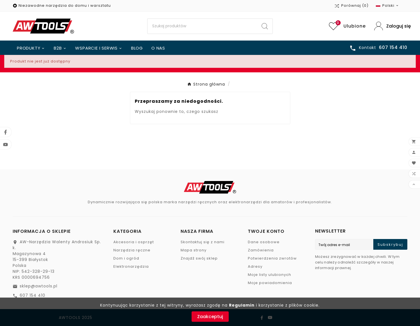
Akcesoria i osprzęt (133, 242)
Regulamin (242, 305)
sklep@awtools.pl (38, 286)
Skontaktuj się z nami (202, 242)
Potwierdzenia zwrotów (272, 258)
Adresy (255, 266)
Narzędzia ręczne (132, 250)
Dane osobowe (264, 242)
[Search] (202, 26)
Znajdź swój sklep (199, 258)
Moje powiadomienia (270, 282)
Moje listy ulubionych (269, 274)
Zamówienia (261, 250)
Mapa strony (193, 250)
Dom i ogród (126, 258)
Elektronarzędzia (131, 266)
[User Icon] (390, 26)
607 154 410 (32, 295)
